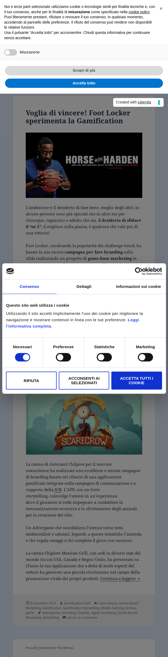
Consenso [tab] (29, 286)
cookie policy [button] (139, 12)
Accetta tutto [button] (84, 83)
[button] (161, 8)
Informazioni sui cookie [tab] (138, 286)
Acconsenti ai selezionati (84, 380)
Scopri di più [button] (84, 70)
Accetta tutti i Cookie (136, 380)
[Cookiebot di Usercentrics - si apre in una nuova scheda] (138, 271)
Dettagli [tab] (84, 286)
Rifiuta (31, 380)
